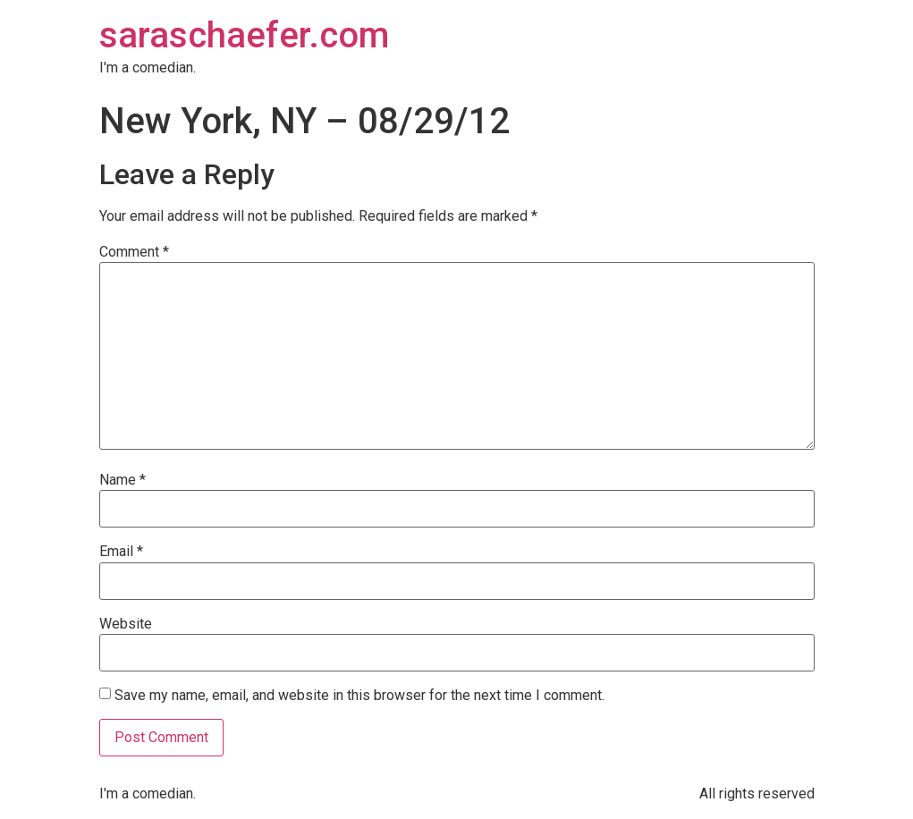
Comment (134, 252)
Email (121, 552)
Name (122, 480)
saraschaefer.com (244, 35)
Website (125, 624)
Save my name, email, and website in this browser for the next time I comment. (359, 695)
